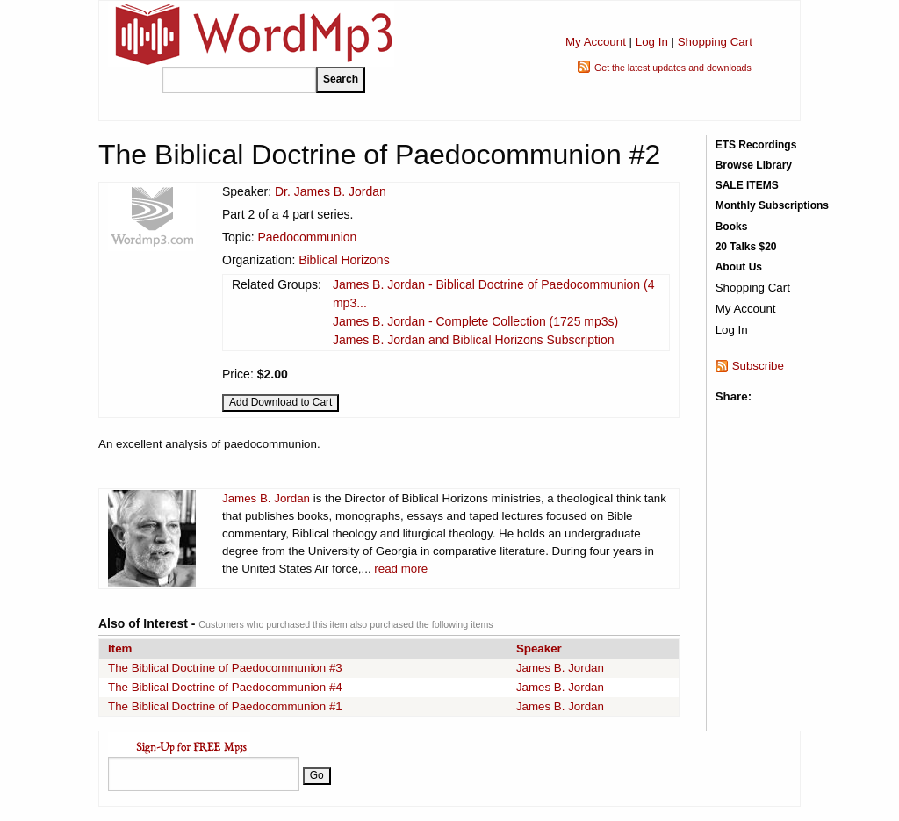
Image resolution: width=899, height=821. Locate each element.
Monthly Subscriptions (772, 205)
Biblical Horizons (343, 260)
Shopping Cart (715, 41)
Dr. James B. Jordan (330, 191)
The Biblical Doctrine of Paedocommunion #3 (225, 667)
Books (732, 226)
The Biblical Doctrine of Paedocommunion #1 (225, 706)
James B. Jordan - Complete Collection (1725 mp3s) (475, 321)
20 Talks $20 (746, 247)
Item (120, 648)
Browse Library (754, 165)
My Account (595, 41)
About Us (739, 267)
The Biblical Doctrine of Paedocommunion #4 (225, 687)
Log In (652, 41)
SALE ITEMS (747, 185)
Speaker (539, 648)
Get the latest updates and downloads (673, 67)
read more (401, 568)
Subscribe (758, 365)
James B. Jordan (266, 498)
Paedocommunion (306, 237)
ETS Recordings (756, 145)
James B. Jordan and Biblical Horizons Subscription (474, 340)
